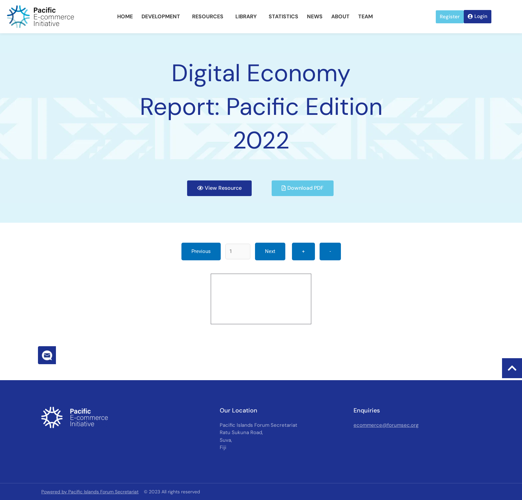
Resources (209, 16)
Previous (201, 251)
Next (270, 251)
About (340, 16)
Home (125, 16)
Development (162, 16)
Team (365, 16)
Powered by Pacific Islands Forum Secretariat (89, 492)
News (315, 16)
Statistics (283, 16)
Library (247, 16)
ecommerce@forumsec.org (386, 425)
